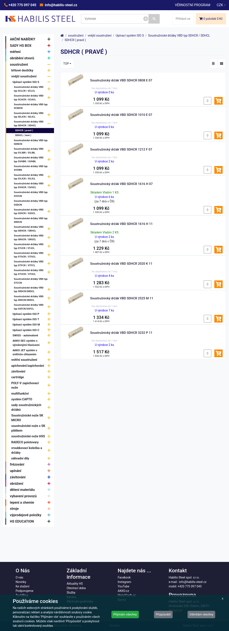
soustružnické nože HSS (32, 436)
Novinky (21, 582)
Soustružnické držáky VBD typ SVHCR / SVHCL (33, 185)
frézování (31, 465)
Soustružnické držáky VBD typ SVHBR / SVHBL (33, 159)
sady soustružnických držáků (32, 407)
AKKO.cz (123, 591)
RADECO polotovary (32, 442)
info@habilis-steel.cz (60, 5)
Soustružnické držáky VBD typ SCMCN (31, 106)
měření (31, 52)
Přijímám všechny (125, 614)
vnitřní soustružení (32, 360)
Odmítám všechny (201, 614)
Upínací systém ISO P (33, 314)
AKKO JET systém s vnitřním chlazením (33, 352)
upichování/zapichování (32, 366)
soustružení (31, 64)
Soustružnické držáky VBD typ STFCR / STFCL (33, 263)
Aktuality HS (75, 583)
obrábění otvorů (31, 58)
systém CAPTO (32, 399)
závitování (32, 371)
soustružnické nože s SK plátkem (32, 428)
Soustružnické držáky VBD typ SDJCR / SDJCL (33, 115)
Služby (71, 592)
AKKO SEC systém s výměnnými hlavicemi (33, 343)
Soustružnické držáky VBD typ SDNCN (31, 142)
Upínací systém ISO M (33, 324)
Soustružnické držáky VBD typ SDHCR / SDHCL (33, 123)
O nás (19, 577)
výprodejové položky (31, 515)
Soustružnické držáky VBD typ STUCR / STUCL (33, 272)
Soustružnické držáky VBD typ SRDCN (31, 220)
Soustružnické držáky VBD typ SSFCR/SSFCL (33, 307)
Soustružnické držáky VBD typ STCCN (31, 280)
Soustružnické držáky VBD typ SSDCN (31, 202)
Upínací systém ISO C (33, 330)
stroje (31, 509)
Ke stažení (22, 586)
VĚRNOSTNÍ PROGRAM (192, 5)
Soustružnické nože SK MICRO (32, 418)
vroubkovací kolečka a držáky (32, 450)
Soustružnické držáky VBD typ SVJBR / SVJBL (33, 151)
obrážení (31, 483)
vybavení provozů (31, 496)
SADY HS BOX (31, 46)
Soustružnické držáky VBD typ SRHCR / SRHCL (33, 229)
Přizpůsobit (163, 614)
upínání (31, 471)
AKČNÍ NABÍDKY (31, 39)
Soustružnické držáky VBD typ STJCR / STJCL (33, 246)
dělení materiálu (31, 490)
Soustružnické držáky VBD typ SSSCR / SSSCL (33, 211)
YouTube (123, 586)
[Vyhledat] (154, 19)
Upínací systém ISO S (33, 82)
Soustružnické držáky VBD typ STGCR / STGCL (33, 255)
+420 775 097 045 (22, 5)
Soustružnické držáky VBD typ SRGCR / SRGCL (33, 237)
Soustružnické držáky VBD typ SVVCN (31, 194)
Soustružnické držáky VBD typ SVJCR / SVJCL (33, 176)
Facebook (124, 577)
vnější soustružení (32, 76)
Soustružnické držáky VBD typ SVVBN (31, 168)
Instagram (124, 582)
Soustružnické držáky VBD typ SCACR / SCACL (33, 97)
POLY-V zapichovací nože (32, 385)
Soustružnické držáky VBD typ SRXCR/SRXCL (33, 298)
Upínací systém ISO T (33, 319)
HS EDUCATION (31, 521)
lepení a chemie (31, 502)
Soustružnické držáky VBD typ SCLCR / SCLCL (33, 89)
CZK (220, 5)
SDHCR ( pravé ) (24, 130)
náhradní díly (32, 458)
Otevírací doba (76, 588)
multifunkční (32, 394)
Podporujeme (24, 591)
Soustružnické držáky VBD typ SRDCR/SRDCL (33, 289)
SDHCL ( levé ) (23, 135)
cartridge (32, 377)
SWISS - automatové (33, 335)
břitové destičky (32, 71)
